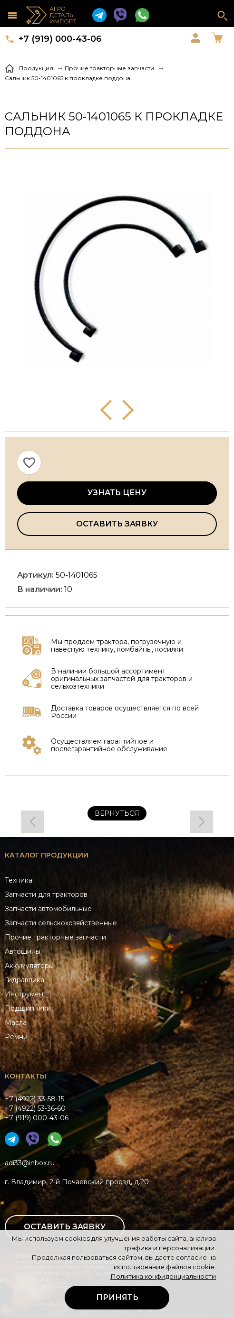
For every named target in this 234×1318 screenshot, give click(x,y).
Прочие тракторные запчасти (55, 937)
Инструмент (26, 994)
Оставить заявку (117, 523)
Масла (16, 1022)
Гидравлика (24, 980)
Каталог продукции (46, 855)
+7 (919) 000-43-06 (60, 39)
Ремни (16, 1036)
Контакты (25, 1076)
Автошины (22, 951)
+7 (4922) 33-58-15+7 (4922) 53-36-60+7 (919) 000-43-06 (36, 1108)
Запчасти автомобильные (48, 908)
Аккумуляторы (29, 965)
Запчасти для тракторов (46, 894)
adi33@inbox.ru (30, 1163)
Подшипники (28, 1008)
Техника (18, 880)
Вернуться (117, 813)
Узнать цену (117, 492)
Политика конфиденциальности (163, 1276)
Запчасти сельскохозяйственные (61, 923)
